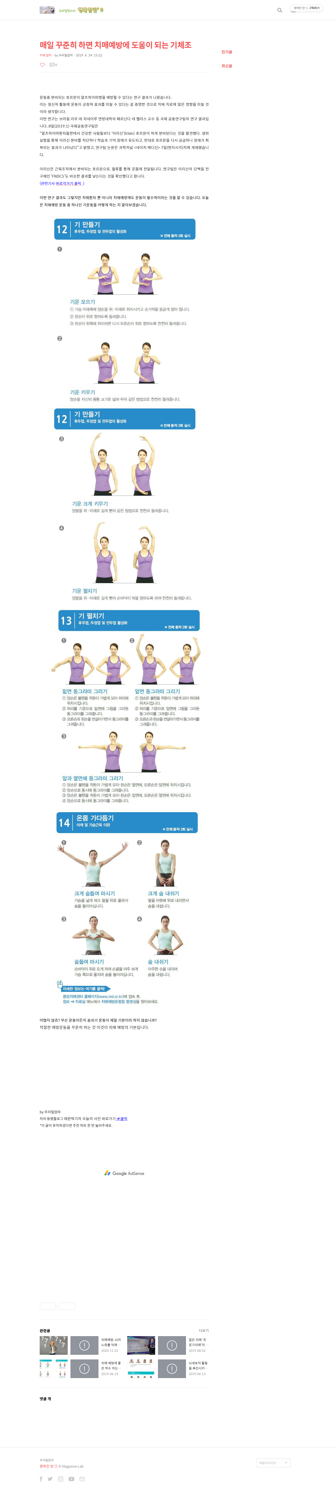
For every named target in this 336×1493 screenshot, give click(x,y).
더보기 (204, 1330)
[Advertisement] (124, 1074)
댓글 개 (45, 1399)
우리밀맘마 (47, 1460)
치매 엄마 (46, 55)
